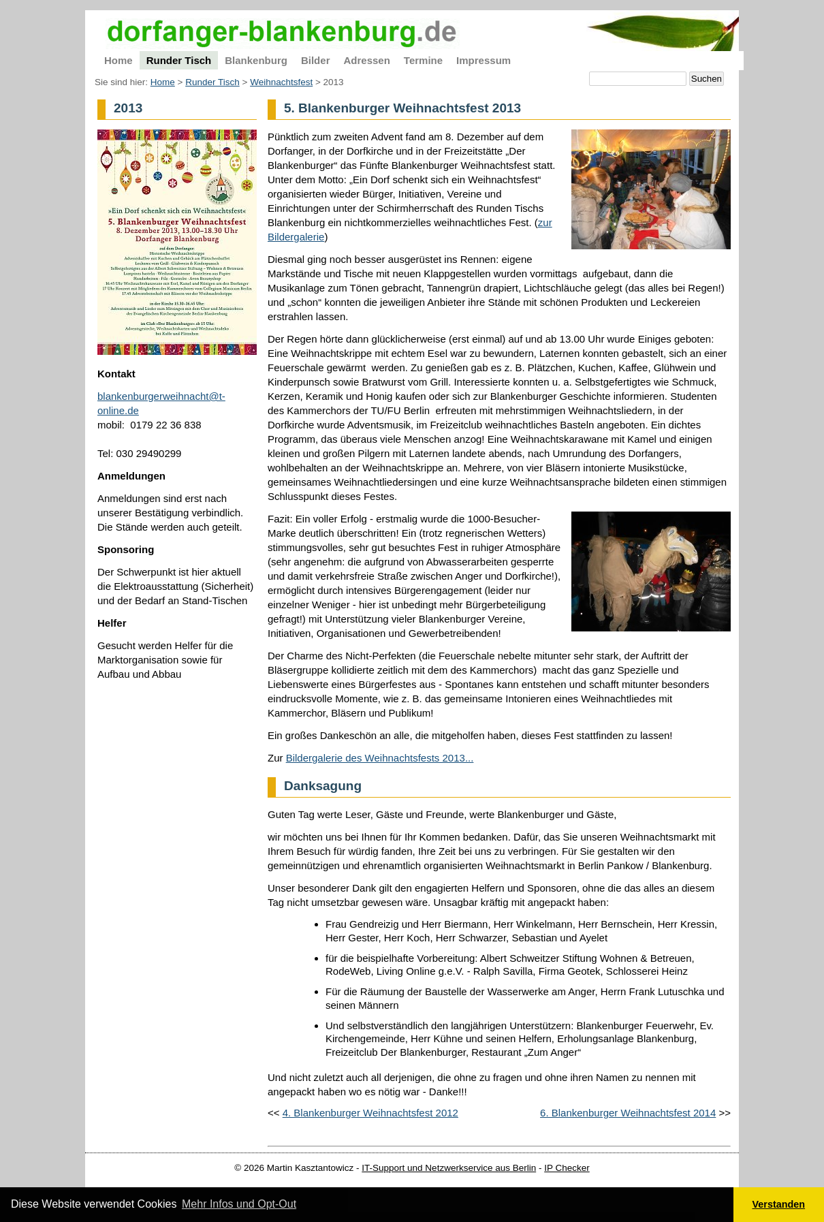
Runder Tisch (212, 82)
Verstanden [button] (779, 1204)
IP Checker (567, 1168)
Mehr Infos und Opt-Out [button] (239, 1204)
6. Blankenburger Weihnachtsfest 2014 (628, 1112)
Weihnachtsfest (281, 82)
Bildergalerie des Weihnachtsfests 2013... (380, 758)
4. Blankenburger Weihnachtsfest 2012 (370, 1112)
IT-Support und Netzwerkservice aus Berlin (449, 1168)
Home (162, 82)
